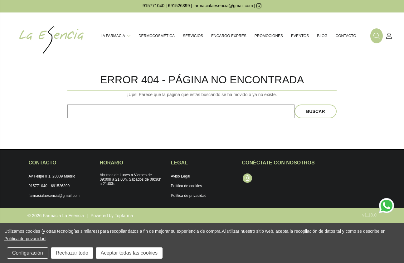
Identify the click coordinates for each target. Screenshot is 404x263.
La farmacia (115, 36)
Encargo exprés (228, 36)
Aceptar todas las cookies (129, 253)
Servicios (193, 36)
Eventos (300, 36)
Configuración (27, 253)
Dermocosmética (157, 36)
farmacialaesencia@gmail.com (223, 5)
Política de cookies (186, 186)
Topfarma (124, 215)
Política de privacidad (189, 195)
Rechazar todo (72, 253)
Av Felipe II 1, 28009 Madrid (52, 176)
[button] (376, 36)
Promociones (269, 36)
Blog (322, 36)
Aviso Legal (180, 176)
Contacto (346, 36)
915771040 (153, 5)
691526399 (179, 5)
